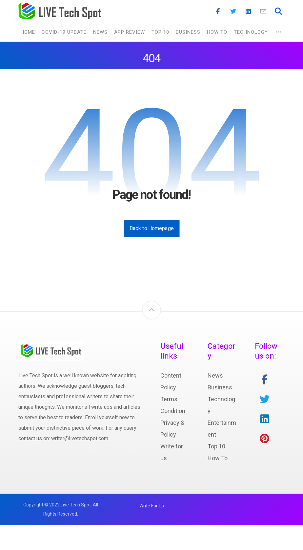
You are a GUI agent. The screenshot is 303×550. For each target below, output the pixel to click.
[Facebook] (218, 11)
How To (218, 458)
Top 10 (216, 446)
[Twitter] (233, 11)
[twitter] (264, 400)
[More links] (278, 32)
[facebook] (264, 380)
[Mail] (263, 11)
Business (220, 387)
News (215, 376)
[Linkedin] (248, 11)
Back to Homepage (151, 229)
